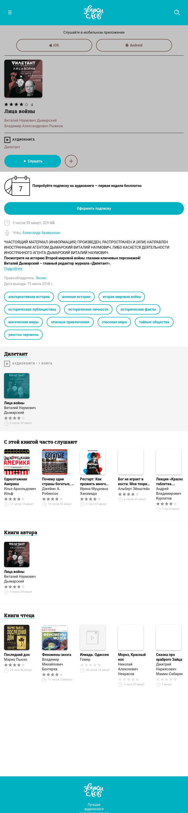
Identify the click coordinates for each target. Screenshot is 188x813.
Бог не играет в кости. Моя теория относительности (133, 481)
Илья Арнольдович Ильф (20, 491)
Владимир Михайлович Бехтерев (52, 664)
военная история (76, 297)
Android (133, 45)
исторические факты (138, 309)
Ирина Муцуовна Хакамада (94, 491)
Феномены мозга (56, 655)
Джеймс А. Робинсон (51, 491)
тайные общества (154, 322)
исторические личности (88, 309)
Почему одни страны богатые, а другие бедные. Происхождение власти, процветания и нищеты (57, 481)
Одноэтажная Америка (15, 481)
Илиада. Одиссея (94, 655)
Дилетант (12, 147)
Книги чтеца (19, 615)
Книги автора (20, 533)
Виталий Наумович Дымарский (20, 410)
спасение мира (114, 322)
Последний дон (17, 655)
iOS (54, 45)
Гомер (85, 659)
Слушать (32, 161)
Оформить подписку (94, 208)
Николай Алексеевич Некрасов (128, 669)
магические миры (23, 322)
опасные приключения (70, 322)
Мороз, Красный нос (132, 657)
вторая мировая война (122, 297)
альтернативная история (29, 297)
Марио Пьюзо (15, 659)
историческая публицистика (32, 309)
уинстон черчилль (23, 335)
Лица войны (14, 403)
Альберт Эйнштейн (134, 489)
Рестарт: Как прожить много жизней (93, 481)
